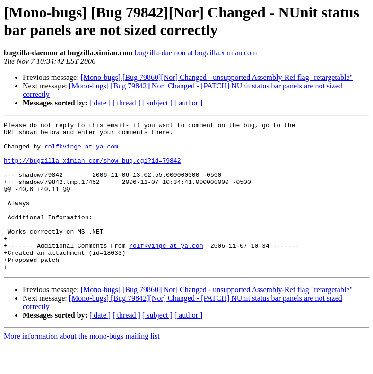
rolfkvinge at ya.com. (83, 152)
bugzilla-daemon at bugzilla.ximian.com (196, 53)
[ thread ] (126, 103)
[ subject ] (157, 103)
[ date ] (100, 103)
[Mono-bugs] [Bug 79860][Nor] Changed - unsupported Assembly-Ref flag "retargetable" (217, 77)
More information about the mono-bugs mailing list (82, 366)
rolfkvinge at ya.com (166, 271)
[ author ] (188, 103)
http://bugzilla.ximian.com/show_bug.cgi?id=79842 (92, 169)
